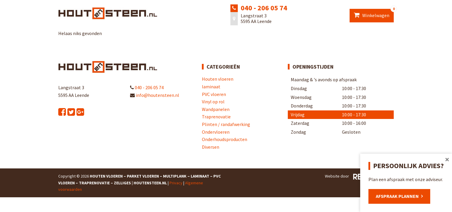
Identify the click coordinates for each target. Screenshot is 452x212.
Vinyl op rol (213, 102)
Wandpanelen (216, 109)
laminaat (211, 87)
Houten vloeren (217, 79)
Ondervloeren (216, 132)
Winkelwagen (374, 13)
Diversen (210, 147)
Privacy (176, 183)
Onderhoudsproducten (224, 139)
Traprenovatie (216, 117)
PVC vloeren (214, 94)
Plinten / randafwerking (226, 124)
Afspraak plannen (397, 196)
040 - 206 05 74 (264, 7)
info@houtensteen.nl (154, 95)
